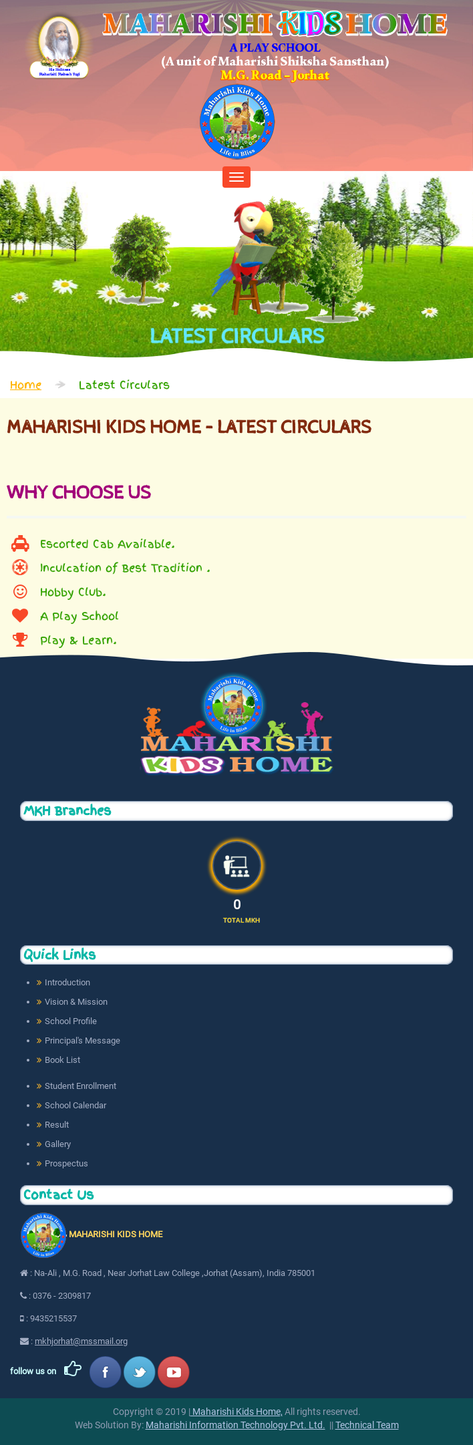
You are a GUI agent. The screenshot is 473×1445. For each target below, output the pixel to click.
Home (25, 385)
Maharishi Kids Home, (236, 1411)
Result (57, 1125)
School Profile (71, 1021)
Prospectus (66, 1163)
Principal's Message (82, 1040)
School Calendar (75, 1105)
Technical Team (367, 1425)
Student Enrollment (80, 1086)
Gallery (58, 1144)
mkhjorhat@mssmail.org (81, 1341)
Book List (62, 1060)
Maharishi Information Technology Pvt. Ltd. (235, 1425)
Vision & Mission (76, 1002)
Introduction (67, 982)
